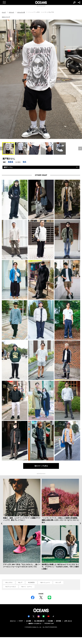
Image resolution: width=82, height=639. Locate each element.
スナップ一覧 (21, 12)
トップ (4, 12)
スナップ (11, 12)
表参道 (10, 162)
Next (80, 523)
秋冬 (24, 162)
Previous (1, 523)
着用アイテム (8, 167)
